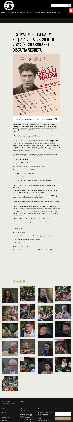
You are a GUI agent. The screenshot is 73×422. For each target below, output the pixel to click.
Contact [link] (58, 13)
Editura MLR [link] (40, 13)
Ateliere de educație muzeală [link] (22, 16)
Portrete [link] (47, 13)
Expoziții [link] (18, 13)
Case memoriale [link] (11, 13)
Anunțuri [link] (52, 13)
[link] (71, 10)
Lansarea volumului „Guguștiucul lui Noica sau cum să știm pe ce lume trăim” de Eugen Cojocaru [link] (27, 417)
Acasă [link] (4, 413)
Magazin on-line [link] (32, 13)
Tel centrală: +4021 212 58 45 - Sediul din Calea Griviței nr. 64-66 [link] (45, 414)
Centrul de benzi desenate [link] (7, 16)
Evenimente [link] (24, 13)
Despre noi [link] (3, 13)
